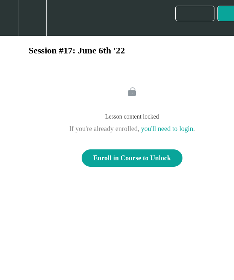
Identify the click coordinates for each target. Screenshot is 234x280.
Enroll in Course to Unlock (132, 158)
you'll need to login (167, 128)
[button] (9, 18)
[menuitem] (32, 18)
